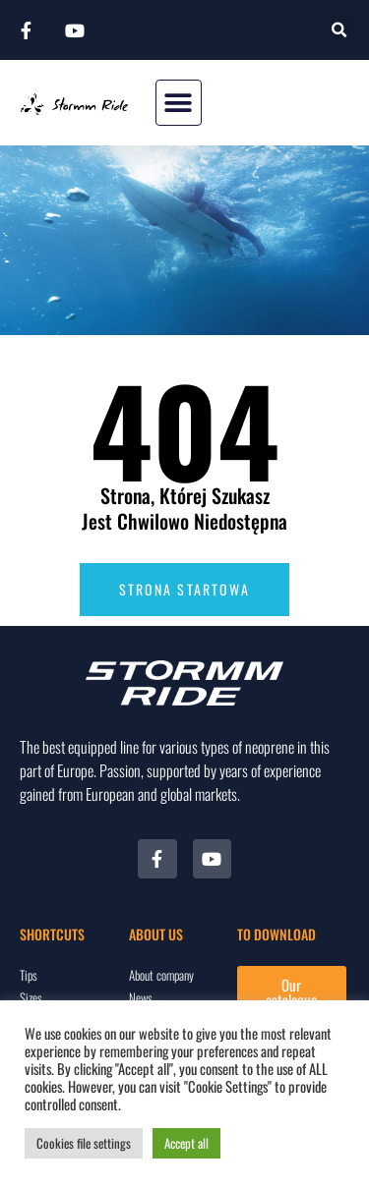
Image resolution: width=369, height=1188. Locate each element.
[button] (339, 30)
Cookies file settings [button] (83, 1143)
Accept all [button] (186, 1143)
